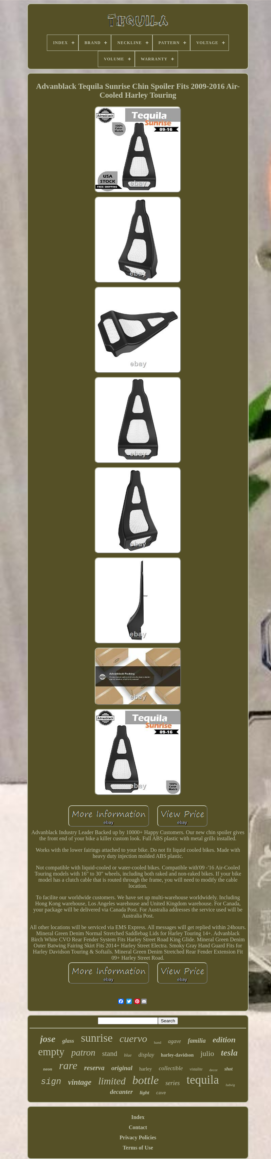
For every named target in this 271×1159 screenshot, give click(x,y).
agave (174, 1041)
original (121, 1068)
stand (109, 1053)
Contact (138, 1127)
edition (224, 1039)
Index (137, 1117)
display (146, 1055)
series (172, 1083)
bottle (145, 1080)
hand (157, 1042)
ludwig (230, 1085)
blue (127, 1055)
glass (68, 1041)
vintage (79, 1082)
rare (68, 1065)
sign (51, 1082)
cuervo (133, 1038)
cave (161, 1093)
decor (213, 1070)
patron (83, 1052)
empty (51, 1052)
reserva (94, 1068)
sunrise (97, 1038)
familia (197, 1040)
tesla (229, 1053)
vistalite (195, 1069)
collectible (171, 1068)
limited (112, 1081)
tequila (202, 1079)
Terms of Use (138, 1148)
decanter (121, 1091)
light (144, 1092)
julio (207, 1053)
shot (228, 1069)
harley (145, 1069)
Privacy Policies (138, 1137)
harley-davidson (177, 1055)
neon (47, 1069)
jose (47, 1039)
